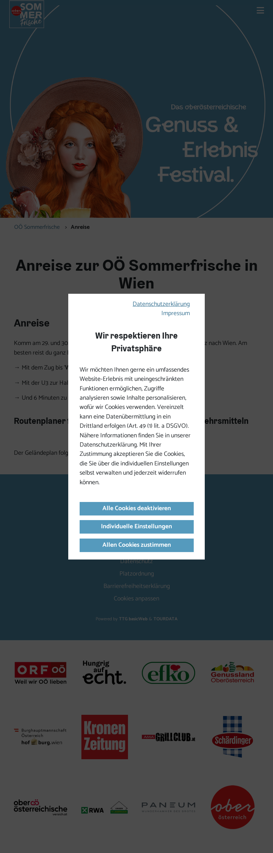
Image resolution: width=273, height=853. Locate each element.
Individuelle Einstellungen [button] (136, 527)
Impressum (175, 313)
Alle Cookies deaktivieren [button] (136, 508)
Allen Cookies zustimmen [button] (136, 545)
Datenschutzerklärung (161, 304)
